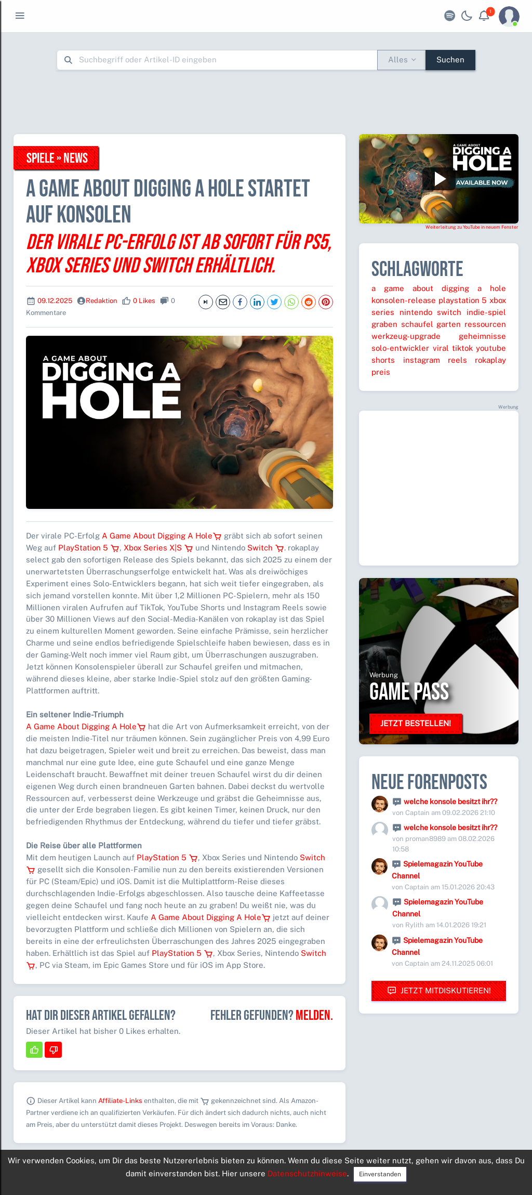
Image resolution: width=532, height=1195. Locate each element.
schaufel (417, 324)
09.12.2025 (54, 301)
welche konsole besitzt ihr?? (450, 801)
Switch (265, 547)
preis (380, 371)
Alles (398, 59)
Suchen (450, 59)
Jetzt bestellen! (415, 723)
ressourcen (485, 324)
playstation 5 (462, 300)
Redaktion (101, 301)
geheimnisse (482, 336)
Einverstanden (380, 1174)
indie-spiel (486, 312)
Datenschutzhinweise (307, 1173)
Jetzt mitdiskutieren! (439, 991)
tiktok (462, 348)
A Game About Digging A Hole (162, 535)
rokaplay (490, 360)
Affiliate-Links (120, 1101)
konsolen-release (403, 300)
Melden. (314, 1015)
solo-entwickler (400, 348)
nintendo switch (431, 312)
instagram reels (435, 360)
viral (441, 348)
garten (448, 324)
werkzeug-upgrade (406, 336)
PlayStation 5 (88, 547)
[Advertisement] (266, 101)
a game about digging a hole (438, 288)
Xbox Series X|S (158, 547)
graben (384, 324)
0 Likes (144, 301)
